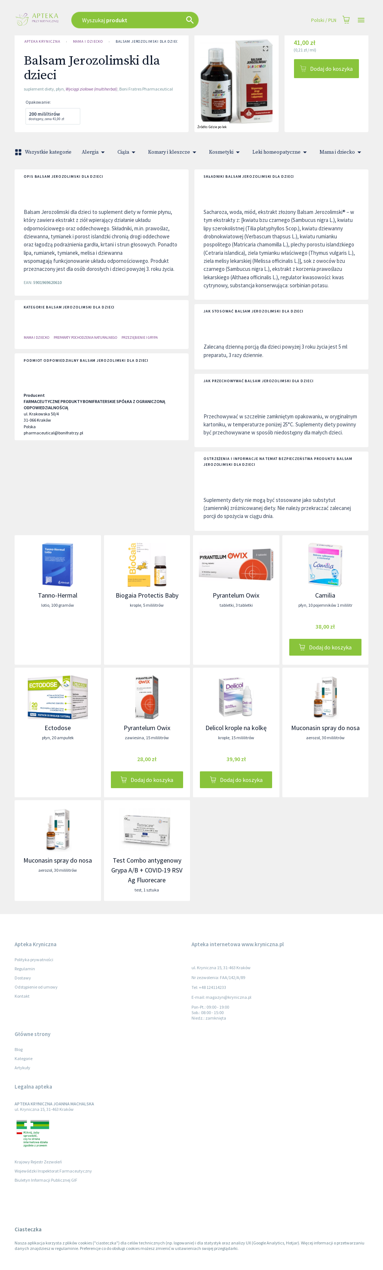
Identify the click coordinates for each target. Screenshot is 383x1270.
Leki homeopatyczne (281, 152)
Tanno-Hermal (57, 595)
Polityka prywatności (34, 959)
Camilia (325, 595)
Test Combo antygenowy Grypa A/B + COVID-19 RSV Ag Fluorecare (146, 870)
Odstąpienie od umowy (36, 987)
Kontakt (22, 996)
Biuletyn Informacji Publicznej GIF (46, 1180)
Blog (19, 1049)
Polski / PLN (323, 20)
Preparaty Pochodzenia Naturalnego (85, 337)
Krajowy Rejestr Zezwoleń (38, 1162)
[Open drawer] (361, 20)
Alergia (94, 152)
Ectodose (58, 728)
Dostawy (23, 978)
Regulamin (25, 968)
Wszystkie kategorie (44, 152)
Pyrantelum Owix (236, 595)
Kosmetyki (226, 152)
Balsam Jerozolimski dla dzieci (147, 41)
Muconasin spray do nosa (325, 728)
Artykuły (22, 1067)
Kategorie (23, 1058)
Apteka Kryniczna (42, 41)
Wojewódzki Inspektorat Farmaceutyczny (53, 1171)
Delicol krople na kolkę (236, 728)
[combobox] (156, 20)
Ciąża (127, 152)
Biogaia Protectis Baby (147, 595)
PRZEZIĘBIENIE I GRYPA (139, 337)
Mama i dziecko (88, 41)
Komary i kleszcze (173, 152)
